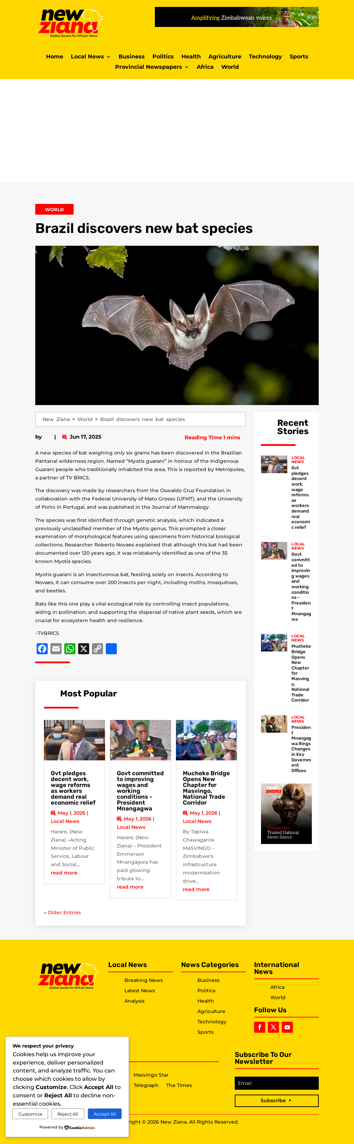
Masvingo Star (151, 1075)
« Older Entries (62, 912)
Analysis (134, 1001)
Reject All (67, 1114)
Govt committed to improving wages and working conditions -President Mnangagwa (301, 586)
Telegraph (146, 1085)
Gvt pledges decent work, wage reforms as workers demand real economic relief (73, 788)
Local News (87, 57)
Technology (265, 57)
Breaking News (143, 980)
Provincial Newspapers (148, 67)
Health (191, 57)
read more (64, 873)
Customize (30, 1114)
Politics (163, 57)
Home (54, 57)
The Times (179, 1085)
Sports (299, 57)
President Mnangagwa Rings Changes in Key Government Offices (301, 749)
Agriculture (224, 57)
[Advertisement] (177, 131)
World (230, 67)
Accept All (105, 1114)
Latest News (139, 990)
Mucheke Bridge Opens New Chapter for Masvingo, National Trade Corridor (206, 788)
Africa (205, 67)
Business (132, 57)
